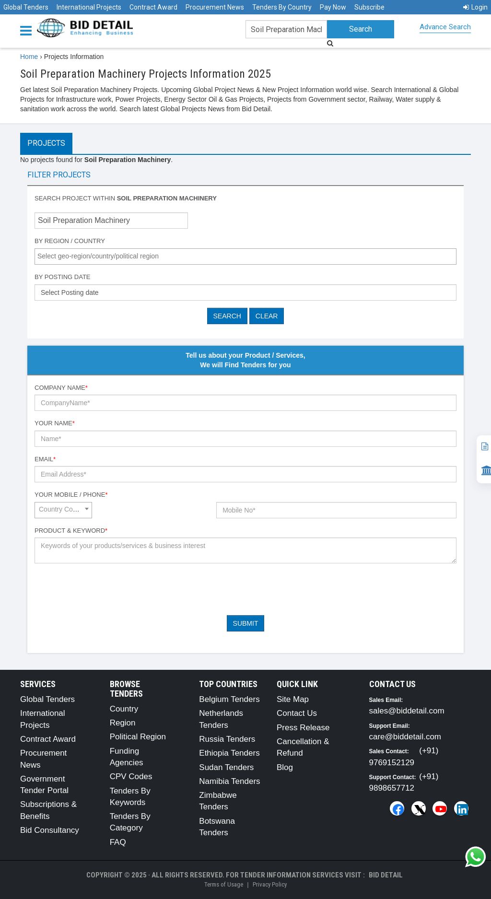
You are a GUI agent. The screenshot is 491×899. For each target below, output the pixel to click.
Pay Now (333, 7)
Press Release (303, 727)
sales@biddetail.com (406, 710)
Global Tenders (25, 7)
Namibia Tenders (229, 781)
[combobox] (245, 256)
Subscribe (369, 7)
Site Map (293, 699)
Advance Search (445, 27)
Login (475, 7)
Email (45, 459)
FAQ (118, 842)
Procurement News (215, 7)
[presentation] (107, 589)
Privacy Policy (270, 884)
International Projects (89, 7)
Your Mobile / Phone (71, 494)
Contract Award (153, 7)
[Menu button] (28, 30)
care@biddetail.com (405, 736)
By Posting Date (63, 276)
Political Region (138, 736)
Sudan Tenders (226, 767)
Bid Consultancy (49, 830)
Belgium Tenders (229, 699)
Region (123, 722)
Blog (285, 767)
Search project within (126, 198)
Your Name (55, 423)
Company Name (61, 387)
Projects (46, 143)
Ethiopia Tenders (229, 753)
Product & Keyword (71, 530)
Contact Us (297, 713)
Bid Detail (386, 875)
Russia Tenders (227, 739)
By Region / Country (70, 241)
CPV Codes (131, 776)
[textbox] (247, 256)
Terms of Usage (223, 884)
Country (124, 708)
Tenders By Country (282, 7)
